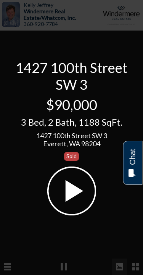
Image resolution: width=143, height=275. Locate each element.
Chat (132, 163)
